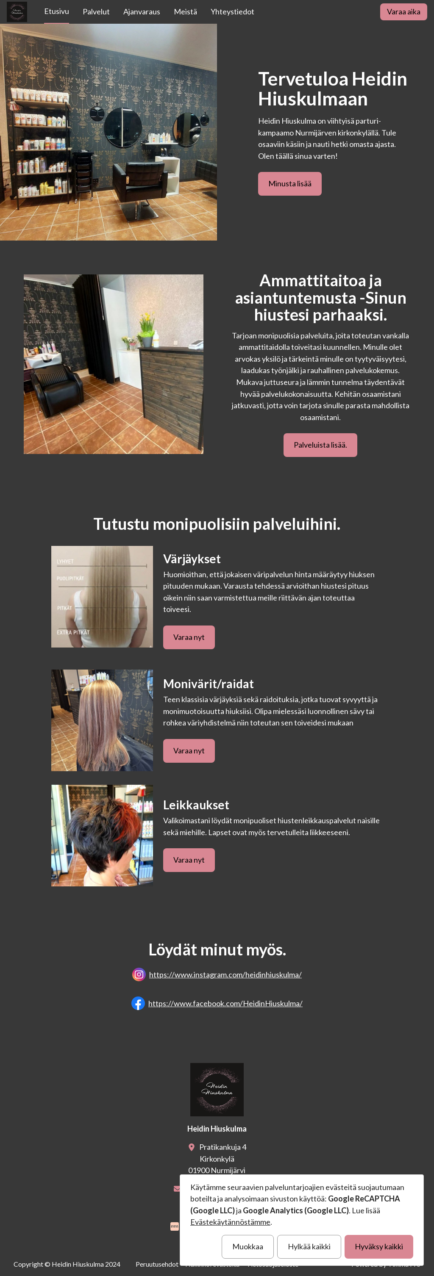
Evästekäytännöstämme (230, 1221)
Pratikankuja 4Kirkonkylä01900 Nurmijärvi (217, 1158)
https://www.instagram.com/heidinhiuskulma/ (225, 974)
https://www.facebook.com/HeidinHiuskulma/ (225, 1003)
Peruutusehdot (157, 1264)
